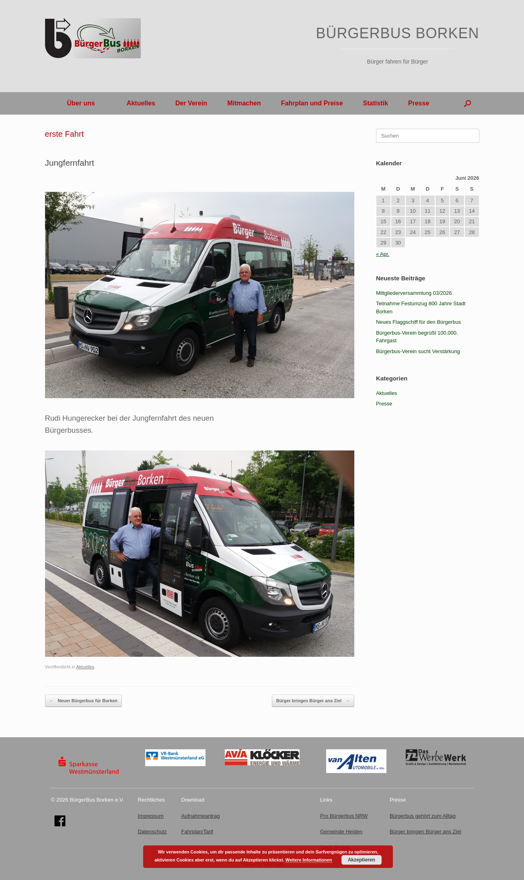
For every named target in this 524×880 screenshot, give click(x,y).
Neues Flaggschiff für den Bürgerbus (418, 322)
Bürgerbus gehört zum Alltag (423, 816)
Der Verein (191, 103)
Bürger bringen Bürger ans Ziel (313, 700)
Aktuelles (135, 103)
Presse (418, 103)
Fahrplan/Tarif (197, 832)
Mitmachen (244, 103)
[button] (467, 103)
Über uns (75, 103)
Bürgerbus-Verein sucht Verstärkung (418, 351)
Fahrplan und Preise (312, 103)
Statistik (375, 103)
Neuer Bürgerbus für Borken (83, 700)
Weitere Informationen (309, 859)
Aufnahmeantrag (200, 816)
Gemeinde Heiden (341, 832)
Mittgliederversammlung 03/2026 (414, 293)
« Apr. (382, 254)
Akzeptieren (361, 860)
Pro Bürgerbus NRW (344, 816)
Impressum (151, 816)
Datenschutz (152, 832)
